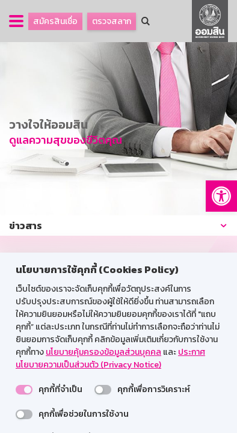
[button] (221, 196)
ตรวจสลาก (111, 21)
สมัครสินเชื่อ (55, 21)
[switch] (24, 390)
